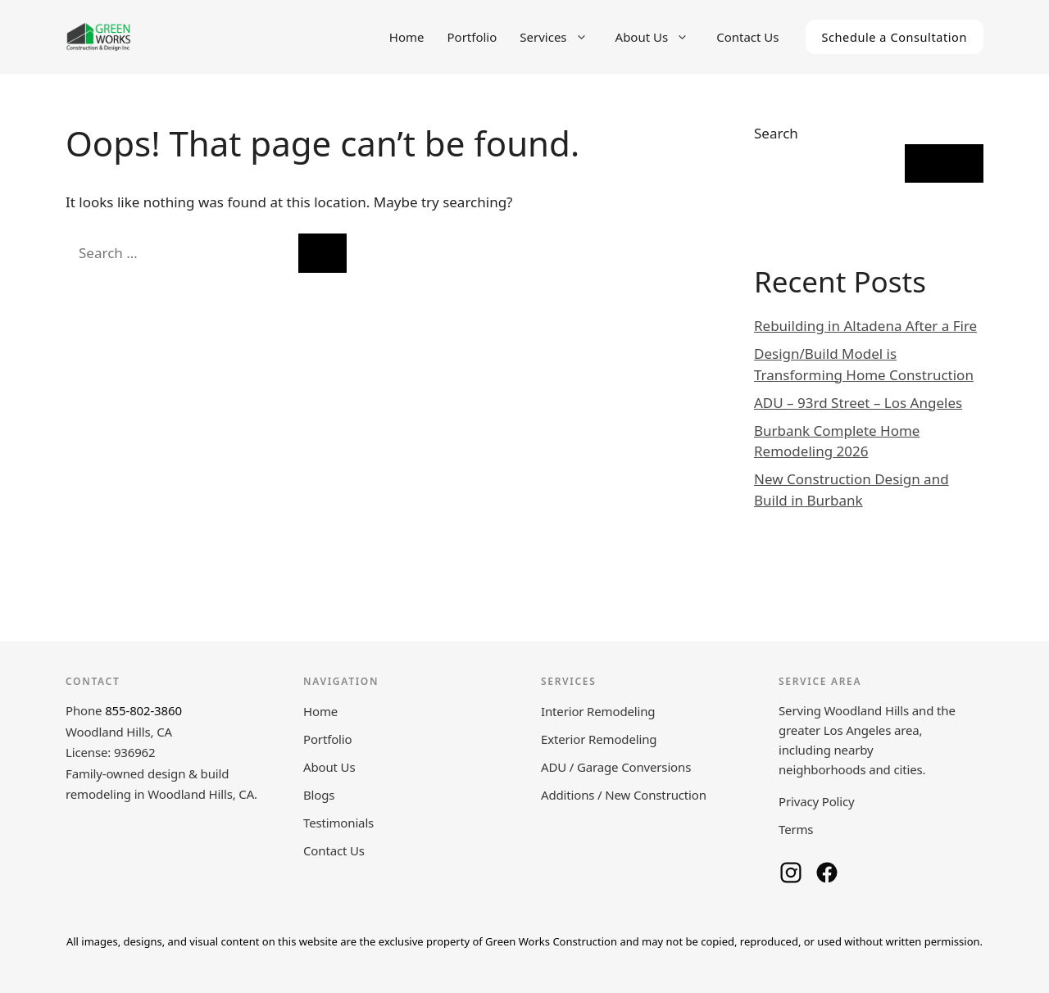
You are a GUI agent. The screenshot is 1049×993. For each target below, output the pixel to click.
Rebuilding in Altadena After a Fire (865, 325)
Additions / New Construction (623, 795)
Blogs (318, 795)
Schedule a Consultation (895, 37)
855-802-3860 (143, 710)
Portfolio (472, 37)
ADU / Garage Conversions (616, 767)
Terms (796, 829)
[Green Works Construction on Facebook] (827, 872)
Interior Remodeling (598, 711)
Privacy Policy (817, 801)
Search (776, 133)
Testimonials (338, 822)
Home (407, 37)
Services (561, 37)
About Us (660, 37)
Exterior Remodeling (598, 739)
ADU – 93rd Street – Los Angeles (858, 402)
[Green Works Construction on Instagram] (791, 872)
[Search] (322, 253)
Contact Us (747, 37)
